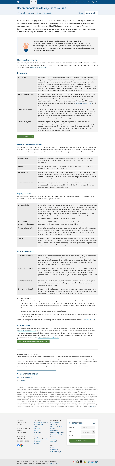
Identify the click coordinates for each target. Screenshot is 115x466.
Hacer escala (37, 433)
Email (71, 436)
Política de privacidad (56, 435)
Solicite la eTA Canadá (25, 137)
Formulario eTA (38, 424)
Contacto (53, 439)
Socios (52, 437)
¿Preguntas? (37, 441)
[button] (88, 427)
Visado (81, 13)
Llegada (71, 431)
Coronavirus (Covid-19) (41, 439)
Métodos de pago (55, 452)
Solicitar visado (82, 441)
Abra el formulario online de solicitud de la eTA (33, 342)
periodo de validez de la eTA (26, 331)
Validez (36, 426)
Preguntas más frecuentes (76, 2)
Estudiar (36, 435)
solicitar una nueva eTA (83, 103)
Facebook (21, 381)
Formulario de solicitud (41, 422)
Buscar (52, 447)
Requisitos (37, 428)
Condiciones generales (57, 433)
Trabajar (36, 437)
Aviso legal (53, 441)
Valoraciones (62, 2)
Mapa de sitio (54, 450)
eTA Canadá (21, 13)
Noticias (36, 443)
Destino (71, 427)
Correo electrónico (24, 377)
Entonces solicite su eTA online (48, 338)
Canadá (33, 2)
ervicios (92, 406)
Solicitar (31, 13)
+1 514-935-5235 (89, 320)
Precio (36, 431)
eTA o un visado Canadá (38, 67)
